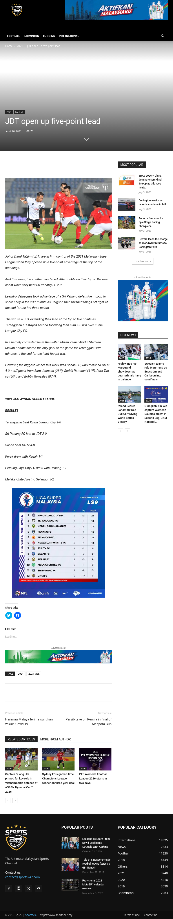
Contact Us (150, 915)
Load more (143, 261)
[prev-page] (8, 800)
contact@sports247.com (22, 877)
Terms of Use (132, 915)
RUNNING (49, 36)
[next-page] (15, 800)
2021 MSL (33, 673)
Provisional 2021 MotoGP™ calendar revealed (93, 884)
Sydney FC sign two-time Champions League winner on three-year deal (58, 778)
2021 (20, 46)
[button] (162, 36)
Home (9, 46)
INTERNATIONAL (69, 36)
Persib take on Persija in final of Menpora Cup (89, 721)
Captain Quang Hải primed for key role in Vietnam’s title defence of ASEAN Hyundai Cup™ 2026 (21, 782)
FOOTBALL (13, 36)
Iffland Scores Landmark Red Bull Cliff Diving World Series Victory (127, 413)
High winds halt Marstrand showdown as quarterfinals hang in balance (129, 371)
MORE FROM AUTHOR (55, 739)
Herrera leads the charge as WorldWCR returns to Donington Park (153, 243)
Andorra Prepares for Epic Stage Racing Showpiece (151, 222)
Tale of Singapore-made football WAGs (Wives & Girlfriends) (96, 863)
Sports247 (31, 915)
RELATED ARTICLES (21, 739)
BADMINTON (31, 36)
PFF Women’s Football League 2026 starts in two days (93, 778)
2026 (9, 768)
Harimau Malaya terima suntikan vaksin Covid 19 (29, 721)
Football (19, 112)
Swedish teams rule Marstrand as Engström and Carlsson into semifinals (155, 371)
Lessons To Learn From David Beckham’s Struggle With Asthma (96, 842)
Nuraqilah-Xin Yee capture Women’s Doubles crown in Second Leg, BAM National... (155, 413)
